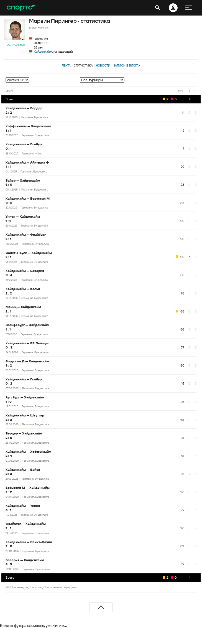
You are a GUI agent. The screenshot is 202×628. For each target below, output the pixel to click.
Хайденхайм (43, 51)
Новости (103, 65)
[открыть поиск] (157, 7)
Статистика (83, 65)
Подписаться (15, 45)
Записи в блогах (126, 65)
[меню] (188, 7)
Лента (66, 65)
